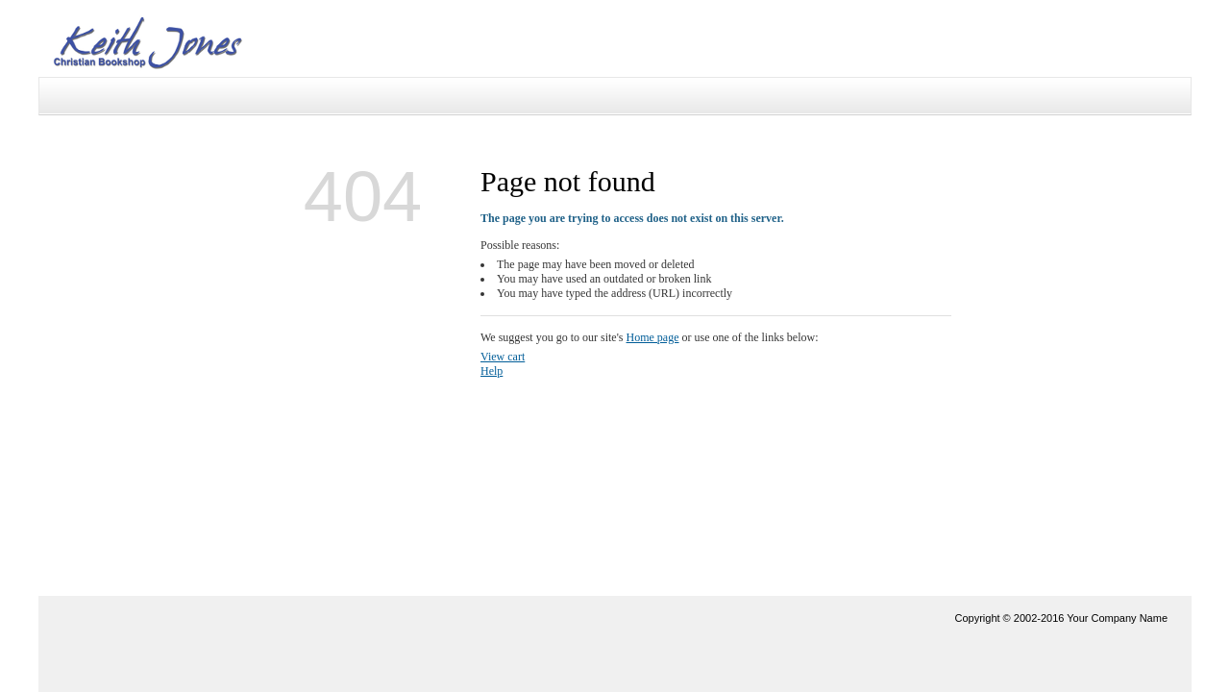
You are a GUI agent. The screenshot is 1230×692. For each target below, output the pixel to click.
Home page (653, 337)
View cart (502, 356)
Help (491, 371)
